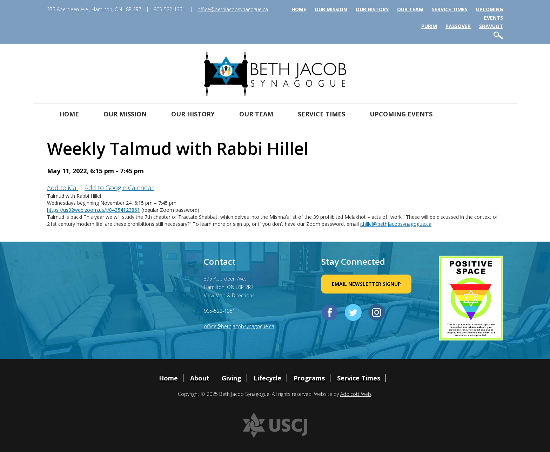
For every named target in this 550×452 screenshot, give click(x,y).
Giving (231, 378)
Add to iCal (62, 187)
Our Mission (331, 9)
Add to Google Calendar (119, 187)
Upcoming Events (401, 114)
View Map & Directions (229, 295)
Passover (458, 26)
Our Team (410, 9)
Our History (372, 9)
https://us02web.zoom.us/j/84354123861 (93, 210)
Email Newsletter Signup (366, 284)
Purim (429, 26)
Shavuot (491, 26)
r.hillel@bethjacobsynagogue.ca (395, 224)
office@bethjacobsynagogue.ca (232, 9)
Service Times (450, 9)
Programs (309, 378)
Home (298, 9)
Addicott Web (355, 394)
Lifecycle (267, 378)
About (199, 378)
